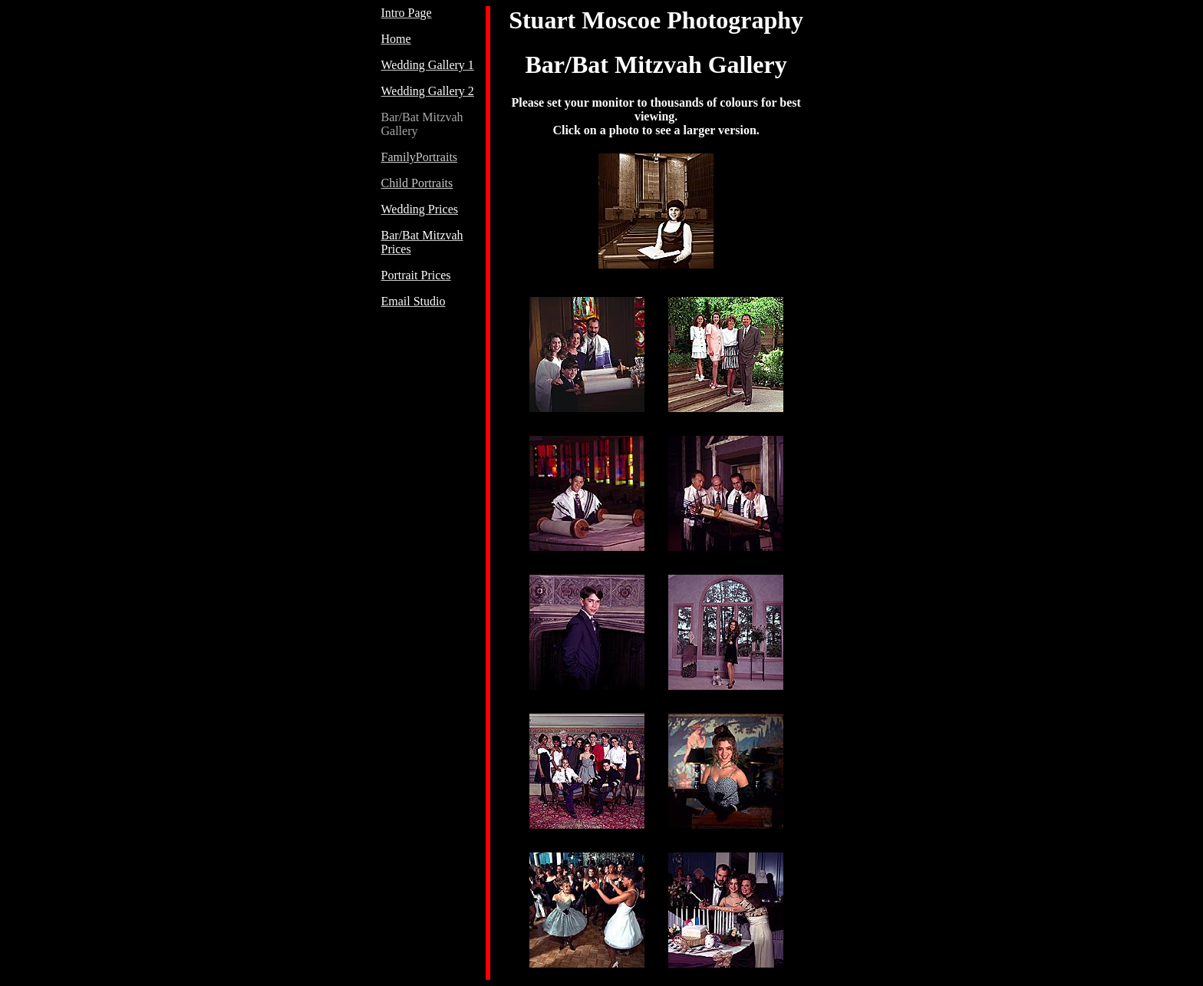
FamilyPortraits (419, 156)
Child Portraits (417, 183)
